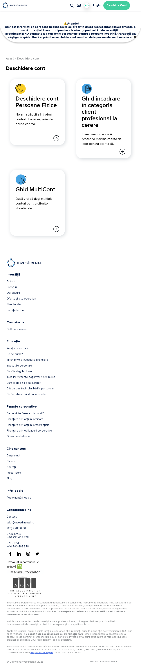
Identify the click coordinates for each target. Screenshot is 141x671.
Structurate (14, 304)
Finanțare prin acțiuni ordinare (25, 419)
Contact (12, 516)
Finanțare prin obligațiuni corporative (29, 430)
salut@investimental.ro (20, 522)
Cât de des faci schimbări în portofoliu (30, 388)
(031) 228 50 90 (16, 528)
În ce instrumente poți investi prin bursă (31, 377)
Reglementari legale (41, 652)
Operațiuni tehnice (18, 436)
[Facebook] (10, 554)
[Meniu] (135, 5)
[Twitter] (37, 554)
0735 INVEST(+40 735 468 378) (18, 535)
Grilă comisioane (17, 329)
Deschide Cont (116, 5)
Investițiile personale (19, 365)
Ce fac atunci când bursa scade (26, 394)
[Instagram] (28, 554)
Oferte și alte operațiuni (22, 298)
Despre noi (13, 455)
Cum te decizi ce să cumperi (24, 382)
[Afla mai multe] (56, 138)
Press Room (14, 472)
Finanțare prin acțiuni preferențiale (28, 425)
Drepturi (12, 287)
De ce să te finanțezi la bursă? (25, 413)
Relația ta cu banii (17, 348)
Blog (9, 478)
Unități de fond (16, 310)
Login (96, 5)
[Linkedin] (19, 554)
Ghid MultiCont (35, 189)
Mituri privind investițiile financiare (27, 359)
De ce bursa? (15, 354)
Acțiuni (11, 281)
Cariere (11, 461)
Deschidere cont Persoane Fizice (37, 102)
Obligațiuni (13, 292)
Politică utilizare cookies (104, 661)
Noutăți (11, 467)
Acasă (10, 58)
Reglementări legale (19, 497)
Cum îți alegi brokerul (19, 371)
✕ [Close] (135, 37)
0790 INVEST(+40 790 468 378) (18, 544)
